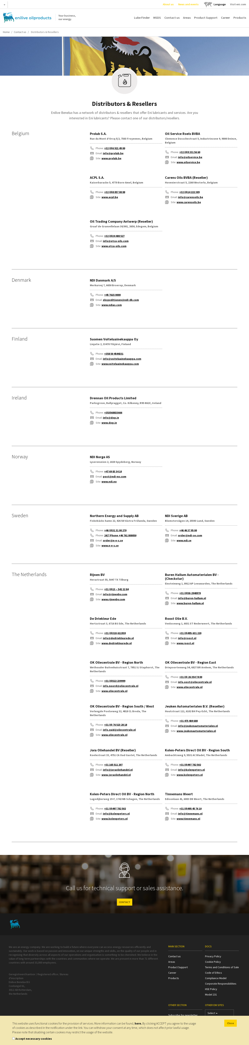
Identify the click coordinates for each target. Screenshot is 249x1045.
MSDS (157, 17)
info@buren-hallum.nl (192, 598)
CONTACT (124, 902)
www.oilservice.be (188, 162)
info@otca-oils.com (116, 241)
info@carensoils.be (190, 197)
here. (138, 1023)
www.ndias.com (112, 305)
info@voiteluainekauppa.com (122, 358)
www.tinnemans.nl (188, 818)
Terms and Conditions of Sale (222, 967)
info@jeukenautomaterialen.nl (198, 726)
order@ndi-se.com (190, 535)
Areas (187, 17)
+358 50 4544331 (113, 353)
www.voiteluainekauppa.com (120, 364)
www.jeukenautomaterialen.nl (196, 731)
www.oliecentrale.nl (114, 691)
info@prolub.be (113, 153)
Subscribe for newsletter (183, 1015)
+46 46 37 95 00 (188, 530)
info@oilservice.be (190, 157)
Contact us (172, 17)
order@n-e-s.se (113, 540)
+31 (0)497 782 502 (190, 764)
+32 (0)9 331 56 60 (189, 152)
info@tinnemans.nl (190, 813)
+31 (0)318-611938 (115, 633)
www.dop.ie (109, 422)
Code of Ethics (213, 972)
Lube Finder (142, 17)
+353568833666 (113, 412)
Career (225, 17)
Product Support (205, 17)
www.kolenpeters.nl (190, 775)
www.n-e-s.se (110, 545)
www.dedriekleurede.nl (117, 643)
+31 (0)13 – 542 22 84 (116, 589)
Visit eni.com (238, 4)
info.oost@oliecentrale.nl (195, 682)
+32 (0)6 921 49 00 (114, 148)
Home (6, 32)
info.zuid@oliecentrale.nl (119, 730)
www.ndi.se (184, 540)
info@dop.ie (111, 417)
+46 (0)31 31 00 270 (115, 530)
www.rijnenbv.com (113, 599)
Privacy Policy (213, 956)
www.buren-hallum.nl (190, 603)
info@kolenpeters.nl (191, 769)
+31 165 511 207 (113, 764)
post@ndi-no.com (114, 476)
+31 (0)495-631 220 (190, 633)
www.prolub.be (111, 158)
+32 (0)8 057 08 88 (114, 192)
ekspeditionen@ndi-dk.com (121, 300)
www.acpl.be (110, 197)
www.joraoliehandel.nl (116, 775)
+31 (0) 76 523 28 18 (115, 724)
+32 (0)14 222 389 (189, 192)
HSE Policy (211, 989)
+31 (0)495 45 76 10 (190, 808)
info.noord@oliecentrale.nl (120, 686)
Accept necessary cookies (33, 1039)
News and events (188, 4)
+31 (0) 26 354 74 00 (190, 677)
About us (168, 4)
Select (212, 1014)
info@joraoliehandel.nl (118, 769)
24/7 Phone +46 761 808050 (120, 535)
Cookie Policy (213, 962)
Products (239, 17)
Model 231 (211, 994)
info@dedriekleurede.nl (118, 638)
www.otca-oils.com (114, 246)
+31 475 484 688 (188, 721)
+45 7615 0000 (112, 295)
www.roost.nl (185, 643)
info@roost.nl (187, 638)
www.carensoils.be (189, 202)
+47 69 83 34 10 (113, 471)
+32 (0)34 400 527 (114, 236)
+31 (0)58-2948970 (190, 593)
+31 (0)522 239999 (114, 681)
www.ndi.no (109, 481)
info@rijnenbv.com (115, 594)
